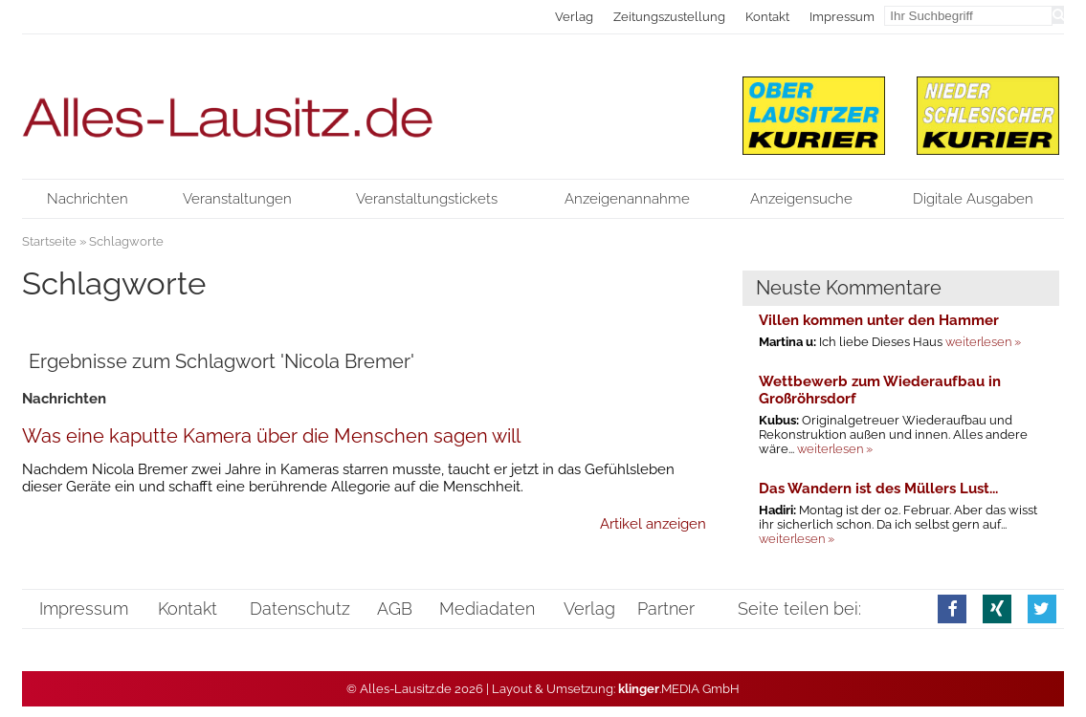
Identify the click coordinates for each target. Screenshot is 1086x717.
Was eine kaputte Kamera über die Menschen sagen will (271, 435)
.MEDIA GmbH (679, 689)
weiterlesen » (983, 342)
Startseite (49, 241)
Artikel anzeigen (653, 523)
